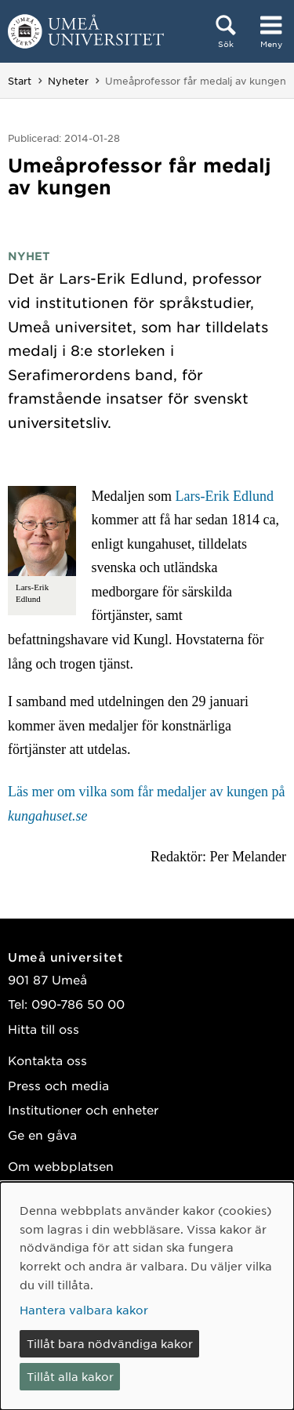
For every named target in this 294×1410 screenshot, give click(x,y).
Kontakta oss (47, 1060)
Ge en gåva (42, 1134)
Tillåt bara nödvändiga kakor (110, 1343)
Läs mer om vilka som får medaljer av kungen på (146, 804)
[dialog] (147, 1296)
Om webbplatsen (61, 1165)
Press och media (58, 1085)
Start (19, 80)
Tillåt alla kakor (70, 1376)
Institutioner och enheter (83, 1109)
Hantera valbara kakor (84, 1310)
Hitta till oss (43, 1028)
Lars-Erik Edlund (224, 496)
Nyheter (68, 80)
